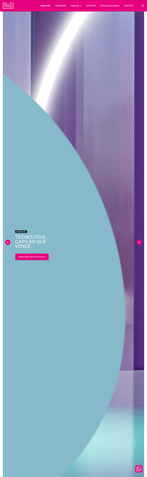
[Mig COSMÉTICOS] (8, 4)
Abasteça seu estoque (32, 256)
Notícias (90, 6)
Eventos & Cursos (109, 6)
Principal (45, 6)
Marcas (75, 6)
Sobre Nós (60, 6)
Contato (128, 6)
